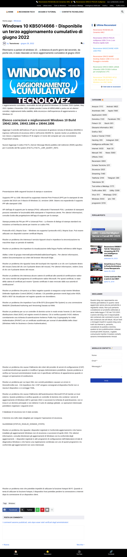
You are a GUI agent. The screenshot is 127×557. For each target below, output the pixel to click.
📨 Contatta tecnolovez (71, 12)
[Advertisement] (43, 169)
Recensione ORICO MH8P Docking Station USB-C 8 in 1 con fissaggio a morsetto (106, 58)
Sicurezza (98, 169)
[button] (122, 12)
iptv (111, 199)
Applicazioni (99, 115)
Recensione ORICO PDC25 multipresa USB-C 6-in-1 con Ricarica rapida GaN (104, 40)
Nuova (6, 545)
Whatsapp (110, 194)
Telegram (113, 178)
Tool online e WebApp (75, 6)
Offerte (97, 157)
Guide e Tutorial (101, 136)
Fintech (96, 123)
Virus (96, 194)
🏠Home (9, 12)
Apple (113, 110)
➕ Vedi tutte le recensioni (111, 87)
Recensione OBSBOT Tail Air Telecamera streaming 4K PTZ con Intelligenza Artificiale (112, 251)
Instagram (112, 140)
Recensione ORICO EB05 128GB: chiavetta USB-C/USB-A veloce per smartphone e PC (106, 69)
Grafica (104, 6)
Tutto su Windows (60, 6)
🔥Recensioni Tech (26, 12)
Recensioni (99, 161)
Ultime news (47, 6)
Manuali (97, 152)
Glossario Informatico (102, 127)
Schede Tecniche (101, 165)
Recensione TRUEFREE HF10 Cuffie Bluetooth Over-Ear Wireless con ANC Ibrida (105, 79)
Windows (17, 21)
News (110, 152)
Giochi (108, 123)
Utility (112, 6)
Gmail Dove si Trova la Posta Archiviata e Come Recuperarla (112, 266)
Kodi (110, 148)
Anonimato (98, 110)
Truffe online (120, 6)
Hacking (97, 140)
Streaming (98, 173)
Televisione (98, 182)
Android (112, 106)
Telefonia (98, 178)
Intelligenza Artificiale (92, 6)
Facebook (114, 119)
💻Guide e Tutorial (47, 12)
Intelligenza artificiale (102, 144)
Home (39, 6)
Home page (7, 21)
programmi (99, 203)
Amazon (97, 106)
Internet (97, 148)
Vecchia (80, 545)
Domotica (98, 119)
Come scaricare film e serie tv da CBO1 (112, 278)
